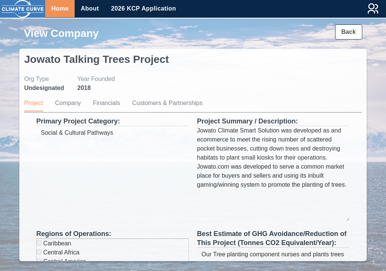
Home (60, 8)
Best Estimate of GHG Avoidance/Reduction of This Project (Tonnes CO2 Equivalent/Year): (272, 238)
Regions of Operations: (73, 234)
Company (68, 103)
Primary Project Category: (78, 121)
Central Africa (58, 252)
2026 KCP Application (143, 8)
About (90, 8)
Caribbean (54, 243)
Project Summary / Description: (247, 121)
